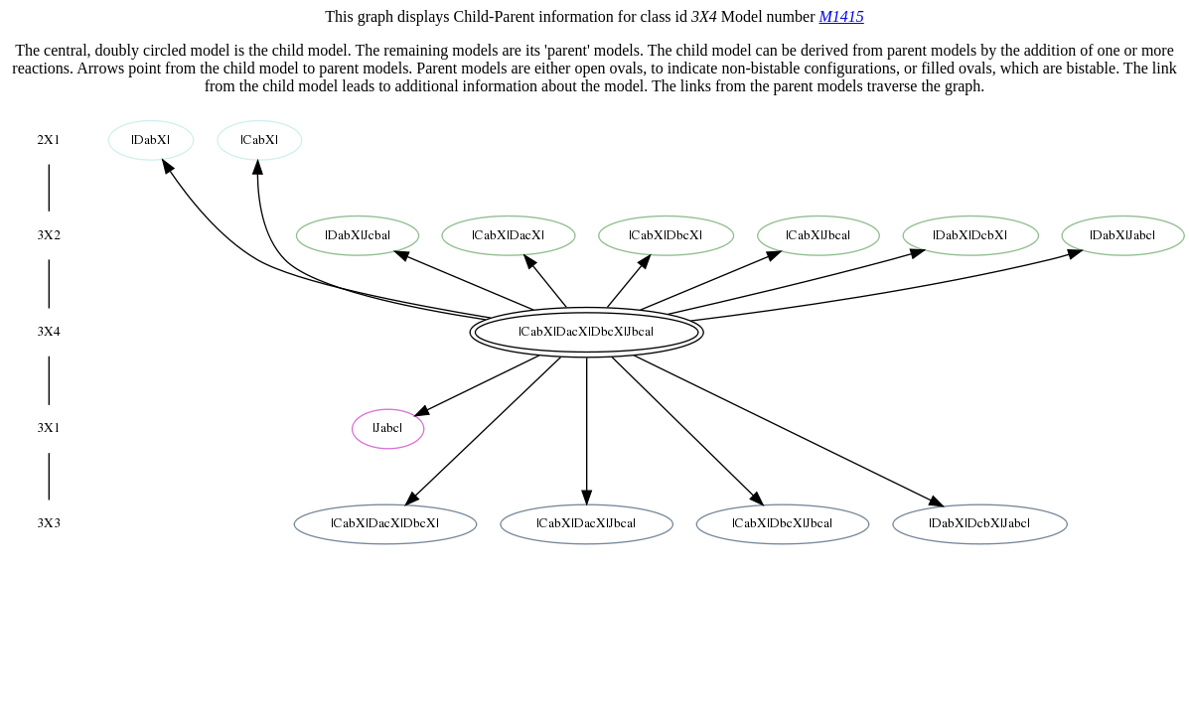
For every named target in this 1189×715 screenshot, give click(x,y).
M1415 (840, 16)
